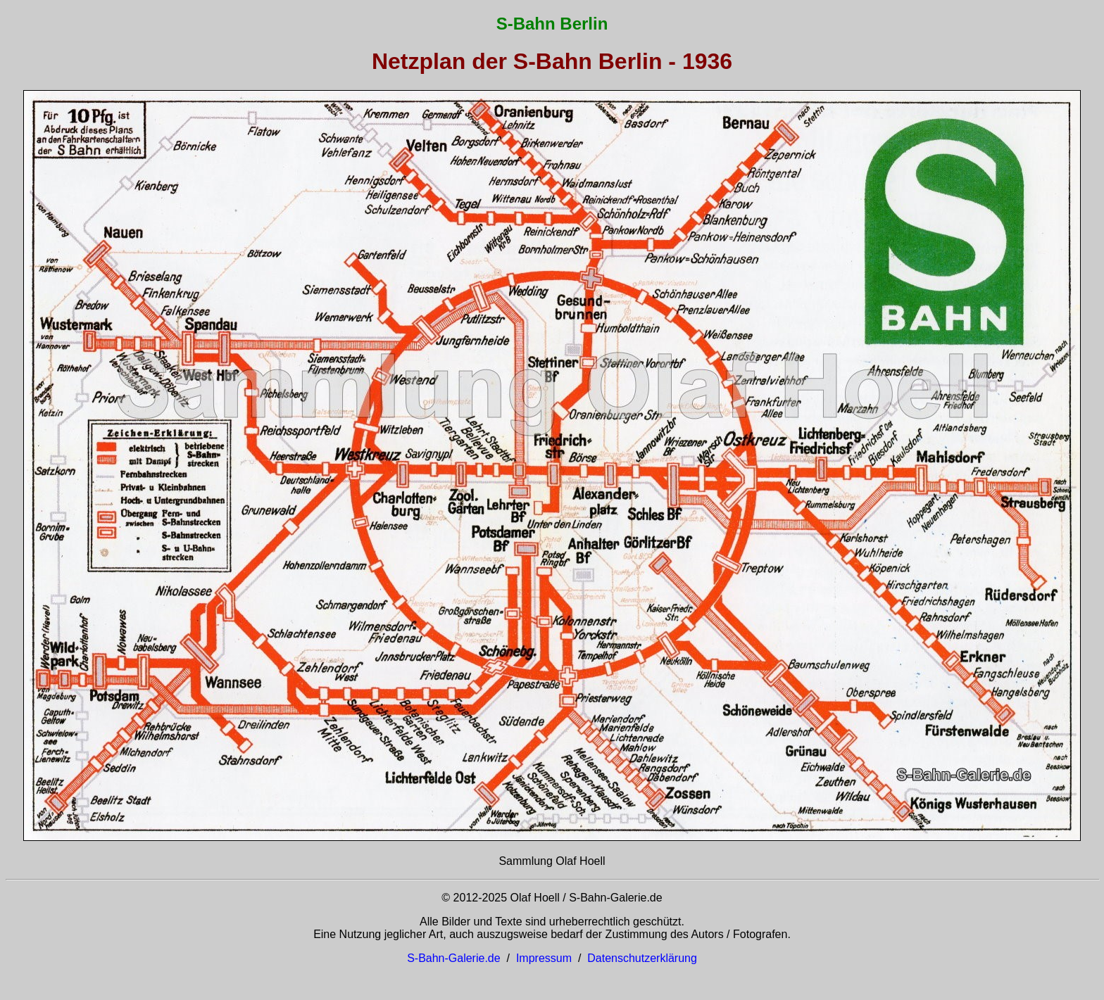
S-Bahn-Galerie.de (454, 958)
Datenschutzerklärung (642, 958)
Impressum (544, 958)
